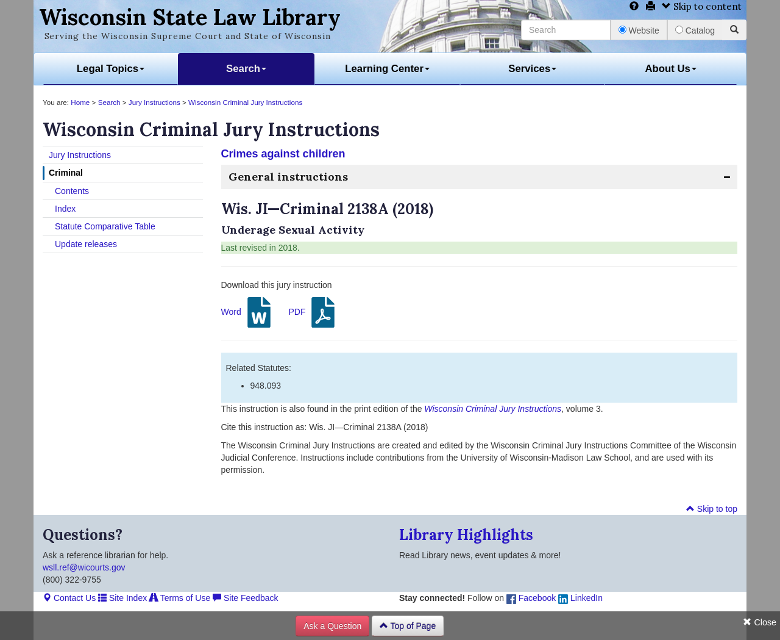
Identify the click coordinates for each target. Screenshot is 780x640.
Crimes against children (283, 154)
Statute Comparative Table (105, 226)
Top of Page (408, 626)
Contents (72, 191)
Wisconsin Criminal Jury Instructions (245, 102)
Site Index (122, 598)
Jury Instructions (154, 102)
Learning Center (387, 68)
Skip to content (702, 6)
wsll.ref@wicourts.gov (84, 567)
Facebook (531, 598)
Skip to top (711, 509)
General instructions (288, 177)
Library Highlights (466, 534)
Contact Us (69, 598)
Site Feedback (245, 598)
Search (246, 68)
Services (532, 68)
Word (247, 312)
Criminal (66, 173)
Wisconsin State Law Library (190, 17)
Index (65, 209)
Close (759, 622)
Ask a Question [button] (332, 626)
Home (80, 102)
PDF (313, 312)
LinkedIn (580, 598)
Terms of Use (179, 598)
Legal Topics (110, 68)
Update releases (86, 244)
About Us (671, 68)
